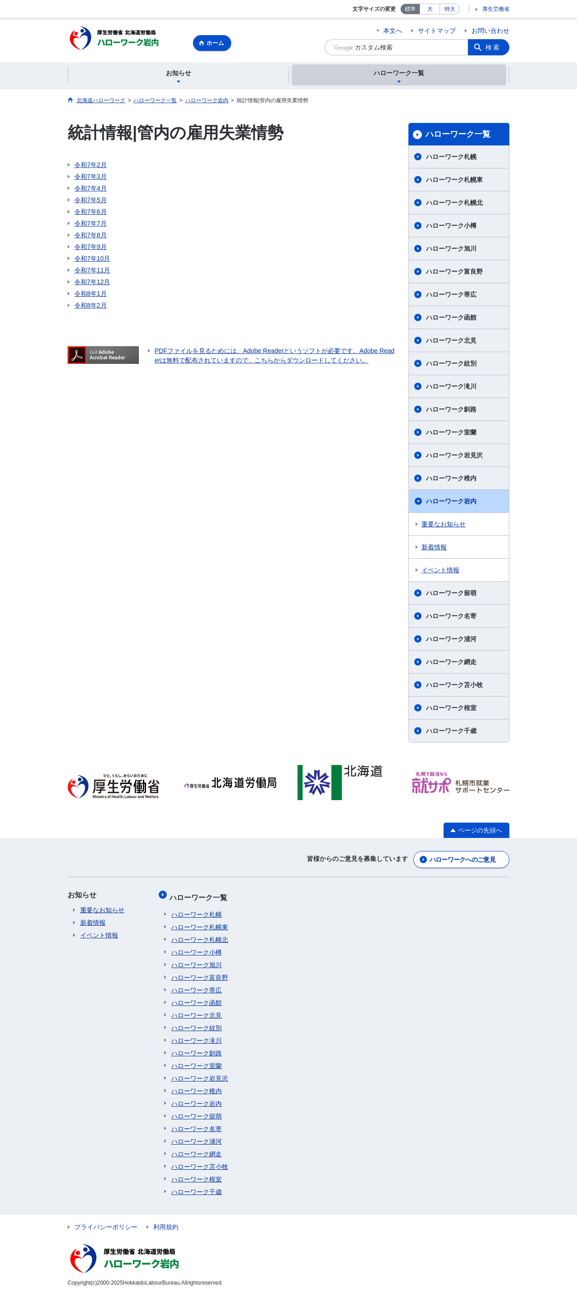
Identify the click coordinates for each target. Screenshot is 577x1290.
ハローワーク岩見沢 (454, 456)
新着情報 (434, 548)
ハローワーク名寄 (451, 617)
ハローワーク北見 (451, 341)
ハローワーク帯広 (451, 295)
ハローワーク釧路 (451, 410)
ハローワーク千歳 (451, 732)
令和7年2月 (90, 166)
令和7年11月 (92, 271)
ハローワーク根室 (451, 709)
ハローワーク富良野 (454, 272)
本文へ (392, 30)
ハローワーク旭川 (451, 249)
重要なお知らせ (443, 525)
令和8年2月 (90, 306)
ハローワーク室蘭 (451, 433)
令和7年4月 (90, 189)
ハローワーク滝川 (451, 387)
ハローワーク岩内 (451, 502)
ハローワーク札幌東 (454, 181)
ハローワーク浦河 (451, 640)
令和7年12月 (92, 283)
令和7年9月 (90, 248)
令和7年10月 (92, 259)
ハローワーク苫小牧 (454, 686)
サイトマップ (437, 30)
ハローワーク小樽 (451, 227)
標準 (410, 9)
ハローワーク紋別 (451, 364)
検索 (493, 47)
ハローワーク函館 (451, 318)
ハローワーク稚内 (451, 479)
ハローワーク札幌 (451, 158)
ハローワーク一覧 (458, 135)
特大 (449, 9)
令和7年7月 (90, 224)
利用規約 (166, 1222)
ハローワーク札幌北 (454, 204)
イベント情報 (440, 571)
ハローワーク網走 (451, 663)
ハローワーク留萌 (451, 594)
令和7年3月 (90, 177)
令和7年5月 (90, 201)
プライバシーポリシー (105, 1222)
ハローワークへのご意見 (462, 859)
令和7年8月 (90, 236)
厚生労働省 (495, 9)
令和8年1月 (90, 295)
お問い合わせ (490, 30)
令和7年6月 (90, 213)
